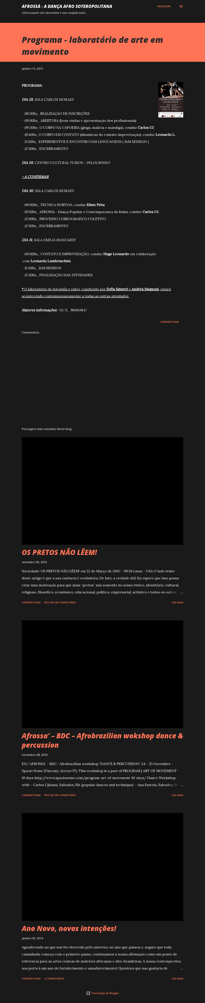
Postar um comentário (60, 602)
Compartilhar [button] (169, 321)
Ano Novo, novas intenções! (69, 928)
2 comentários (54, 978)
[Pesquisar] (164, 6)
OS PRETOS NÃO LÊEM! (59, 552)
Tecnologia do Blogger (102, 993)
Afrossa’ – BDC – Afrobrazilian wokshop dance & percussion (102, 740)
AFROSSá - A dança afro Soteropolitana (67, 6)
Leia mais (177, 602)
